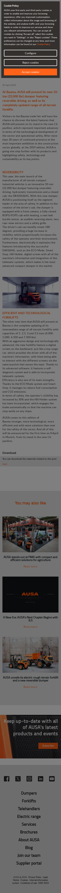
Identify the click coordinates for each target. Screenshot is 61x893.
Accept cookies (30, 72)
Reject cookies (30, 62)
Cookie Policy (43, 44)
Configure (30, 53)
